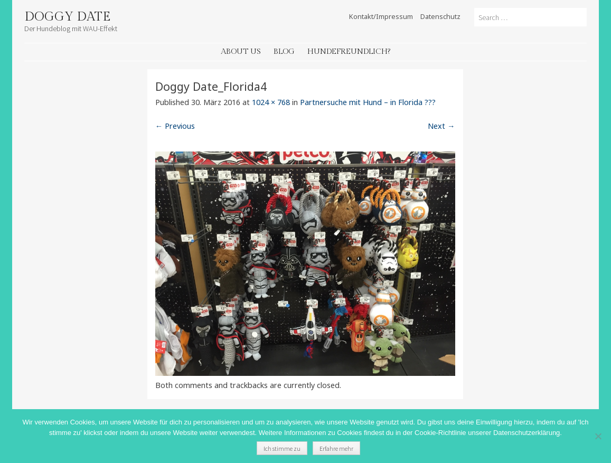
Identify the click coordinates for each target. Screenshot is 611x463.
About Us (241, 51)
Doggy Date (67, 17)
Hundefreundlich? (348, 51)
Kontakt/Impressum (381, 16)
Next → (441, 126)
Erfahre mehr (336, 448)
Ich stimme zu (282, 448)
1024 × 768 (271, 102)
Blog (284, 51)
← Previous (175, 126)
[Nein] (598, 436)
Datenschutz (440, 16)
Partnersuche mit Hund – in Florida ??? (368, 102)
